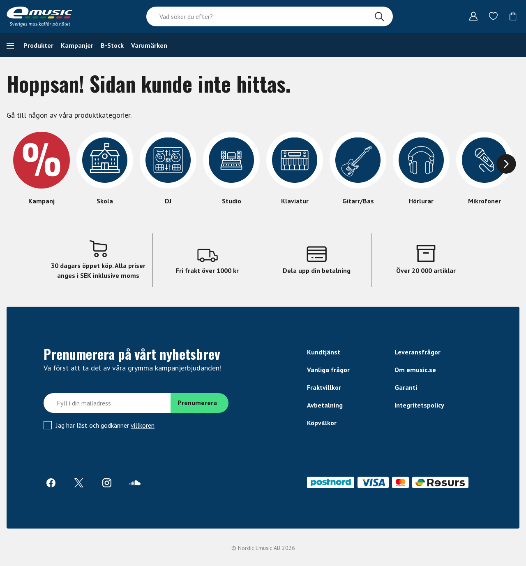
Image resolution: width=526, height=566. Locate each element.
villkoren (143, 425)
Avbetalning (325, 405)
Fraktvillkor (324, 387)
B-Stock (112, 45)
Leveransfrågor (417, 352)
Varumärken (149, 45)
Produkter (38, 45)
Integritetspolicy (419, 405)
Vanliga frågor (328, 370)
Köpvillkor (322, 423)
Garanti (405, 387)
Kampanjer (77, 45)
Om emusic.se (415, 370)
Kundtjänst (323, 352)
